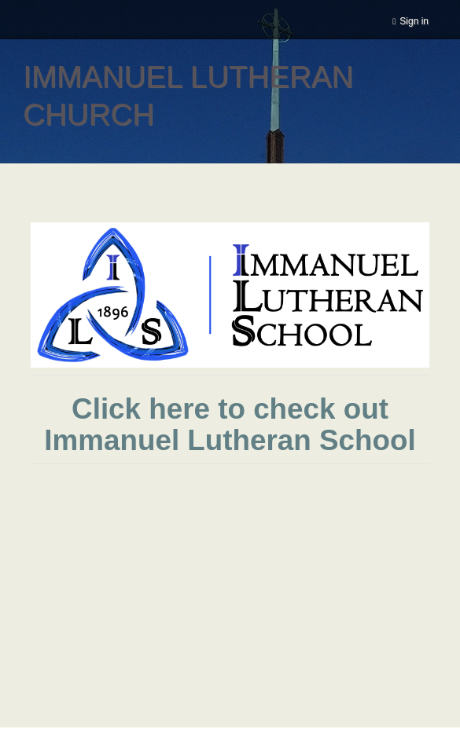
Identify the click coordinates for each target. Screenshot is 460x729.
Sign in (414, 21)
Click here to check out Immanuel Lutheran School (229, 424)
